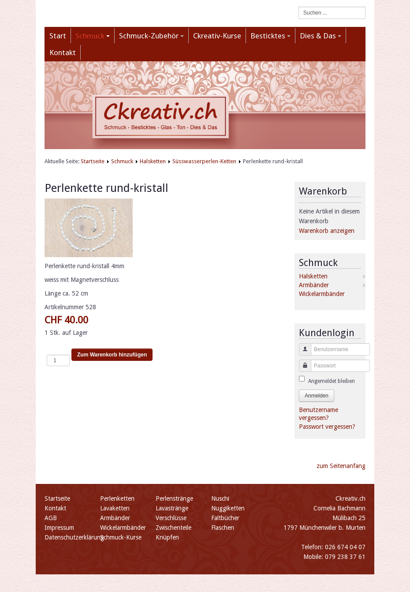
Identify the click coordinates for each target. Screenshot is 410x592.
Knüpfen (167, 537)
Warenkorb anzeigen (326, 230)
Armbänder (314, 285)
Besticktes (270, 35)
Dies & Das (320, 35)
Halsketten (153, 161)
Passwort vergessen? (327, 426)
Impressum (59, 527)
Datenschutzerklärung (74, 537)
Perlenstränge (174, 498)
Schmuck (92, 35)
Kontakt (62, 52)
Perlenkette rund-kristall (106, 188)
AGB (51, 517)
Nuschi (220, 498)
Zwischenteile (173, 527)
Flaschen (222, 527)
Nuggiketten (228, 508)
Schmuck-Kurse (121, 537)
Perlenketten (117, 498)
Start (57, 35)
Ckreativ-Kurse (217, 35)
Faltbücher (225, 517)
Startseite (92, 161)
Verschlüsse (171, 517)
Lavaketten (115, 508)
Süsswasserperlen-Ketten (204, 161)
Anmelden (316, 396)
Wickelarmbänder (322, 293)
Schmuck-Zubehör (151, 35)
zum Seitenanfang (341, 465)
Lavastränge (172, 508)
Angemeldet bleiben (331, 381)
